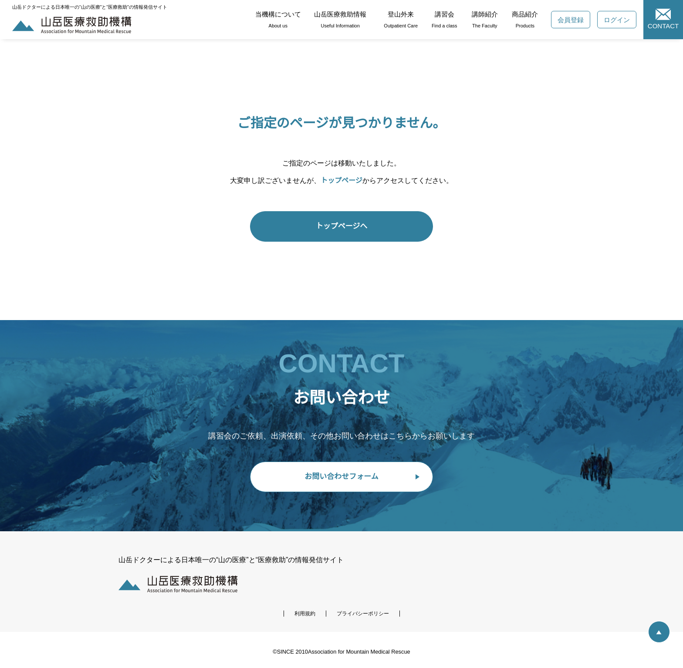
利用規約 (304, 613)
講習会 (445, 19)
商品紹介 (527, 19)
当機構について (278, 19)
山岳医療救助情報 (340, 19)
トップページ (342, 180)
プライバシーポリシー (363, 613)
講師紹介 (486, 19)
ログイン (619, 19)
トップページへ (342, 226)
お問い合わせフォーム (342, 476)
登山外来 (401, 19)
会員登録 (573, 19)
